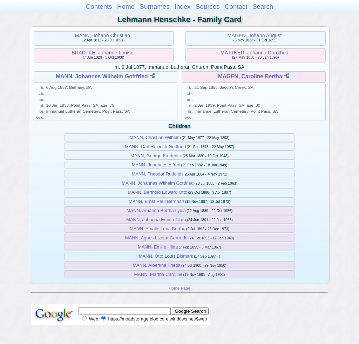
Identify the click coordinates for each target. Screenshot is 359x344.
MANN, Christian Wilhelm (155, 137)
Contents (99, 6)
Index (183, 6)
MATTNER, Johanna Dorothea (255, 52)
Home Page (179, 288)
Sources (208, 6)
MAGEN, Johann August (254, 35)
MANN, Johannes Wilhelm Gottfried (102, 76)
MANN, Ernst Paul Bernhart (156, 201)
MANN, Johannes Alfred (156, 164)
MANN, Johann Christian (102, 35)
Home (126, 6)
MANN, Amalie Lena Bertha (157, 228)
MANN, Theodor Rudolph (157, 174)
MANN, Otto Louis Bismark (166, 256)
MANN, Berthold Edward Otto (158, 192)
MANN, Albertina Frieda (157, 265)
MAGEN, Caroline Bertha (250, 76)
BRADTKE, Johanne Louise (102, 52)
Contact (236, 6)
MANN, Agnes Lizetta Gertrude (156, 237)
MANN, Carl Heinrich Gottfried (155, 146)
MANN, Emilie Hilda (158, 247)
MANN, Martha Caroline (158, 274)
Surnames (154, 6)
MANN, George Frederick (156, 155)
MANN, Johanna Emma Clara (156, 219)
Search (262, 6)
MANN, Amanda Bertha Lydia (156, 210)
